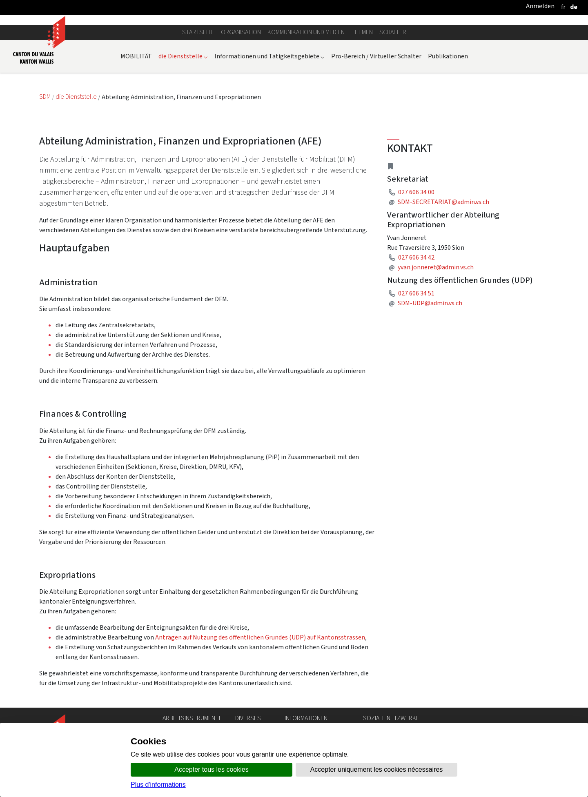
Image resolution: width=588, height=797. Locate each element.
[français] (563, 6)
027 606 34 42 (416, 257)
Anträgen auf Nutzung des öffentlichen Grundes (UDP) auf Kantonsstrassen (260, 637)
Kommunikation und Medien (306, 32)
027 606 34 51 (416, 293)
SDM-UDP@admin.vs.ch (430, 303)
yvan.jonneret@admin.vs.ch (436, 267)
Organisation (241, 32)
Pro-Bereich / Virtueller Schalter (376, 56)
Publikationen (448, 56)
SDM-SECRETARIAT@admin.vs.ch (443, 202)
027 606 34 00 (416, 192)
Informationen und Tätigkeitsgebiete (269, 56)
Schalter (392, 32)
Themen (362, 32)
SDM (45, 97)
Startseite (198, 32)
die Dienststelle (183, 56)
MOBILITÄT (136, 56)
